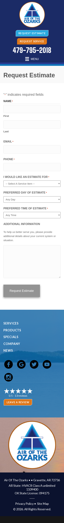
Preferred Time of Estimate (25, 209)
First (6, 115)
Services (11, 323)
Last (6, 131)
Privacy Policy (24, 503)
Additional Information (21, 224)
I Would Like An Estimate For (26, 177)
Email (8, 142)
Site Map (43, 503)
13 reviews (21, 395)
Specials (10, 337)
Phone (9, 159)
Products (12, 330)
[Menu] (32, 59)
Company (11, 344)
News (8, 350)
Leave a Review (18, 402)
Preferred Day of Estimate (25, 193)
